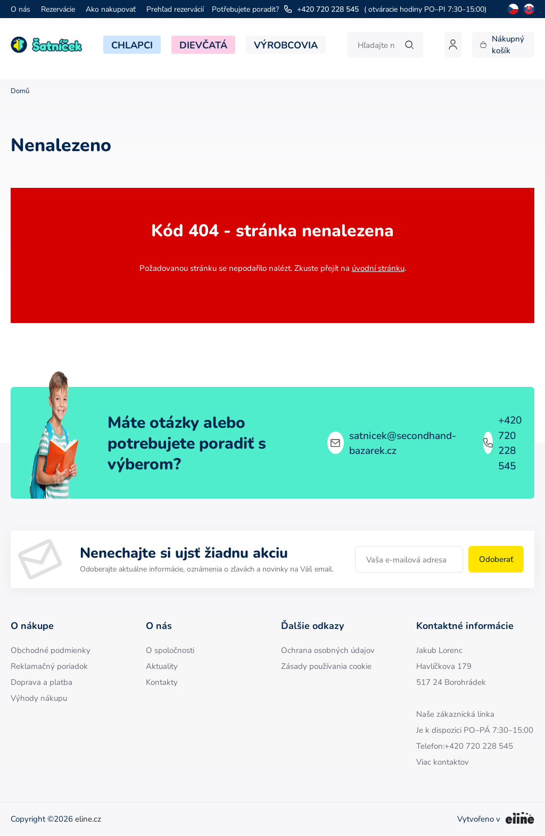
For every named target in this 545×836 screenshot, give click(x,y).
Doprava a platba (41, 681)
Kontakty (162, 681)
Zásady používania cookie (326, 666)
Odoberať (496, 559)
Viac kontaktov (442, 761)
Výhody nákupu (39, 697)
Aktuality (162, 666)
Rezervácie (58, 9)
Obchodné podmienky (50, 650)
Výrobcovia (286, 45)
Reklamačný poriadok (49, 666)
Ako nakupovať (111, 9)
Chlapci (132, 45)
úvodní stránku (378, 267)
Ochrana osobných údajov (328, 650)
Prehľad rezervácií (175, 9)
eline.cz (88, 818)
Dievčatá (203, 45)
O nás (20, 9)
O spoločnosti (170, 650)
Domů (20, 90)
